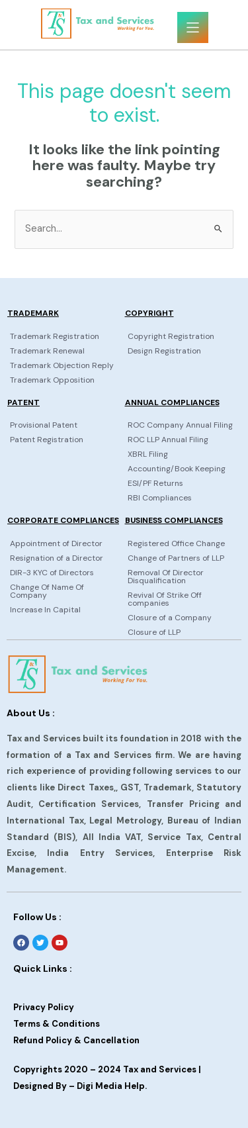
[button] (192, 27)
